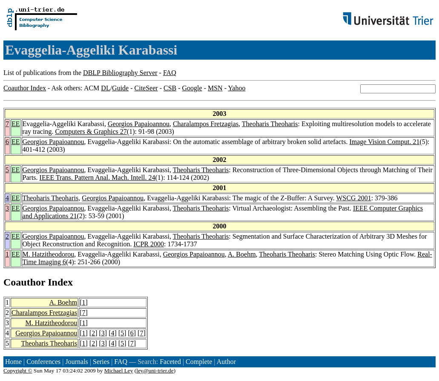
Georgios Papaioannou (138, 123)
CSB (170, 88)
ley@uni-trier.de (154, 370)
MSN (215, 88)
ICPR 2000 (148, 244)
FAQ (169, 72)
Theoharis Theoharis (270, 123)
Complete (199, 361)
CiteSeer (146, 88)
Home (13, 361)
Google (192, 88)
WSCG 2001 (353, 198)
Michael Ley (118, 370)
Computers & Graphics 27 (90, 131)
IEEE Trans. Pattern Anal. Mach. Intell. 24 (97, 177)
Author (226, 361)
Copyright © (17, 370)
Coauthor (24, 282)
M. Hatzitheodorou (49, 254)
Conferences (43, 361)
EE (15, 123)
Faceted (170, 361)
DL (105, 88)
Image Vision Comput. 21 (384, 141)
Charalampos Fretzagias (205, 123)
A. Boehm (242, 254)
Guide (120, 88)
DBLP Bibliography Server (120, 72)
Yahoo (236, 88)
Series (101, 361)
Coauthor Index (24, 88)
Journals (76, 361)
